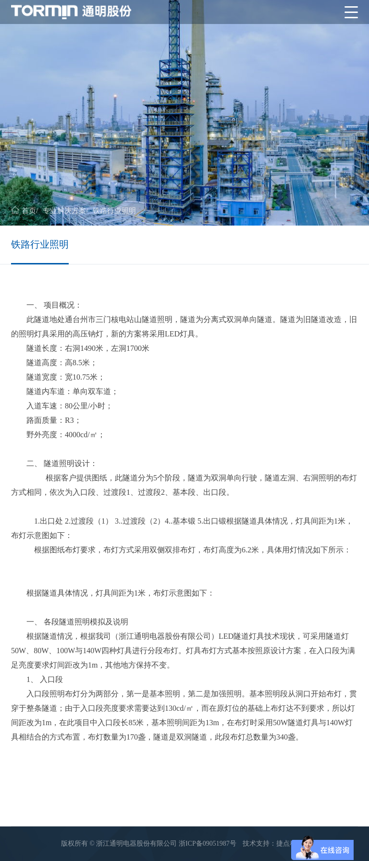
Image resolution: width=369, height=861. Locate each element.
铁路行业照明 (114, 211)
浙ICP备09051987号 (207, 843)
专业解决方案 (64, 211)
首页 (29, 211)
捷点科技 (289, 843)
